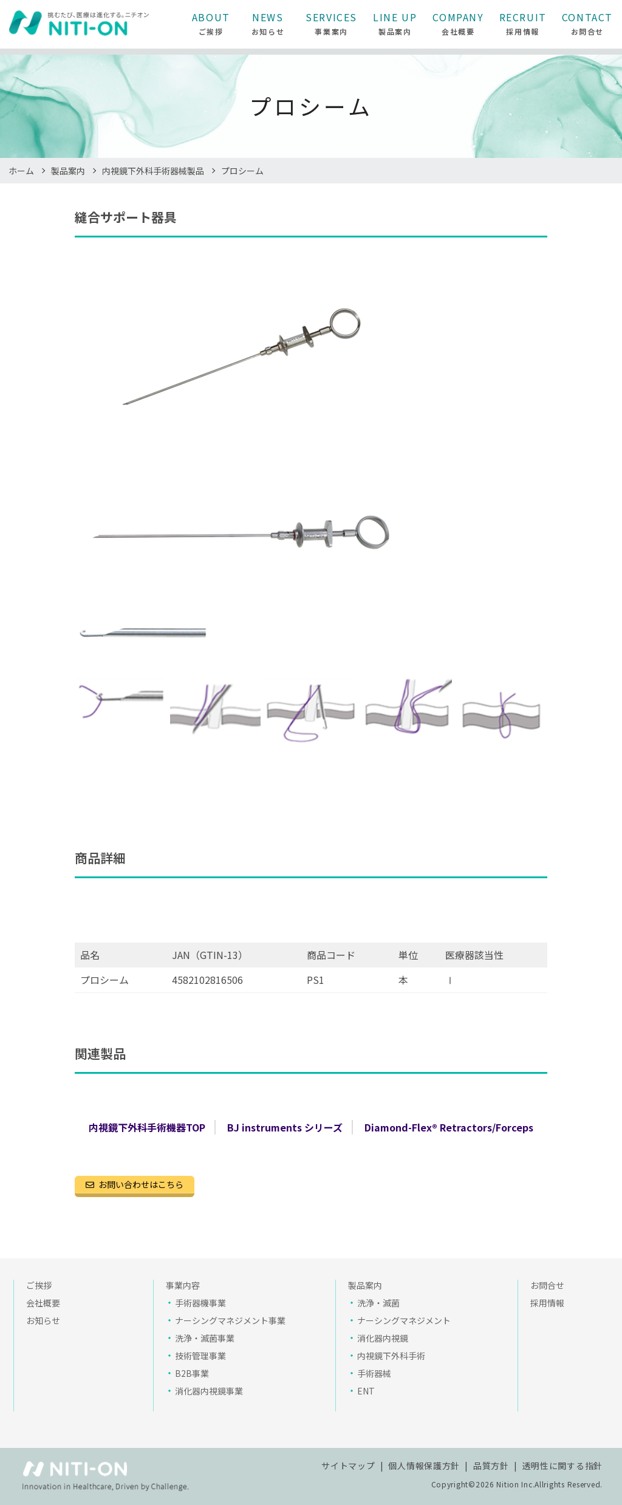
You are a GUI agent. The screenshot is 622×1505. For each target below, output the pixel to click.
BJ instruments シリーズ (285, 1127)
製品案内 (68, 171)
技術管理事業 (200, 1356)
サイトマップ (348, 1465)
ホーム (21, 171)
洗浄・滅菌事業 (204, 1338)
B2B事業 (192, 1373)
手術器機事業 (200, 1303)
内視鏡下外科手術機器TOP (147, 1127)
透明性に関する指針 (562, 1465)
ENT (366, 1391)
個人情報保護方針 (424, 1465)
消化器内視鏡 (382, 1338)
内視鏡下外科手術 (391, 1356)
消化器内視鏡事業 (209, 1391)
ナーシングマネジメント (404, 1320)
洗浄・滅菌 (378, 1303)
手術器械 (374, 1373)
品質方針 (491, 1465)
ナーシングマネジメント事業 (230, 1320)
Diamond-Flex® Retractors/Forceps (448, 1127)
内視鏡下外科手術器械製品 (153, 171)
